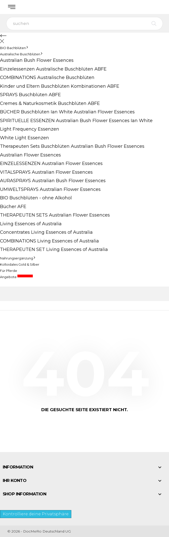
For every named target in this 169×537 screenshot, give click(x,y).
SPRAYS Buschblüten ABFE (30, 94)
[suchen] (84, 23)
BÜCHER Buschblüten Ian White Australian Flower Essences (67, 112)
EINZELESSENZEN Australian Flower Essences (51, 163)
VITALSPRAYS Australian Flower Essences (46, 172)
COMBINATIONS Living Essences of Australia (49, 241)
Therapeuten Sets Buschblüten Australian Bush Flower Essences (72, 146)
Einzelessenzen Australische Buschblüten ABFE (53, 69)
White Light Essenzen (24, 138)
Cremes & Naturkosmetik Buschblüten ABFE (50, 103)
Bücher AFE (13, 206)
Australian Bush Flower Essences (37, 60)
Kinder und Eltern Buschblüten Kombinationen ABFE (59, 86)
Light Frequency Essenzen (29, 129)
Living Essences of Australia (31, 224)
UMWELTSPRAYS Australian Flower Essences (50, 189)
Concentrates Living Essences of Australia (46, 232)
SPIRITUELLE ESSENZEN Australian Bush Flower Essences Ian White (76, 120)
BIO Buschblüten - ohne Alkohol (36, 198)
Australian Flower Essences (30, 155)
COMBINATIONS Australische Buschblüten (47, 77)
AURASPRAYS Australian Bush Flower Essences (53, 180)
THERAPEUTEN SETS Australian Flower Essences (55, 215)
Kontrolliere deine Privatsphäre (36, 514)
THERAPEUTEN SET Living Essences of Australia (54, 249)
